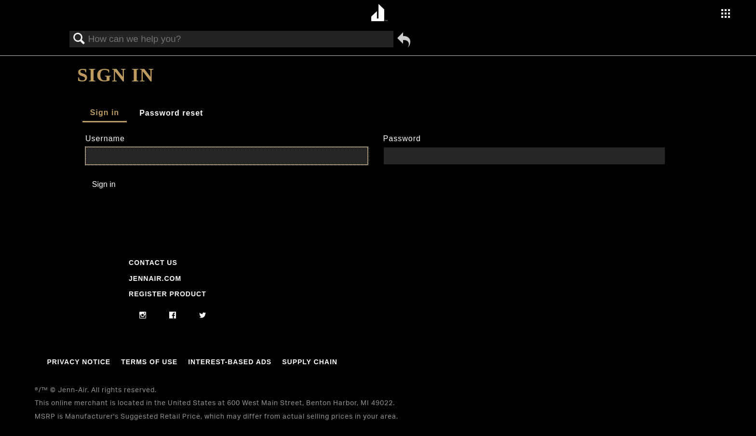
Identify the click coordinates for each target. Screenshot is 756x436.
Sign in (104, 112)
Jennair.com (155, 278)
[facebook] (173, 315)
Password (402, 138)
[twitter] (203, 315)
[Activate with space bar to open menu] (725, 15)
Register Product (167, 294)
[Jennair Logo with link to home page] (48, 311)
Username (105, 138)
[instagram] (143, 315)
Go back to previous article (403, 40)
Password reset (171, 113)
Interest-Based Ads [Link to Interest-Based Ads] (229, 362)
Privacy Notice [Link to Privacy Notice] (78, 362)
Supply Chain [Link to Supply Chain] (310, 362)
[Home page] (379, 13)
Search (79, 39)
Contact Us (153, 262)
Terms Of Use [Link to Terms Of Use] (149, 362)
